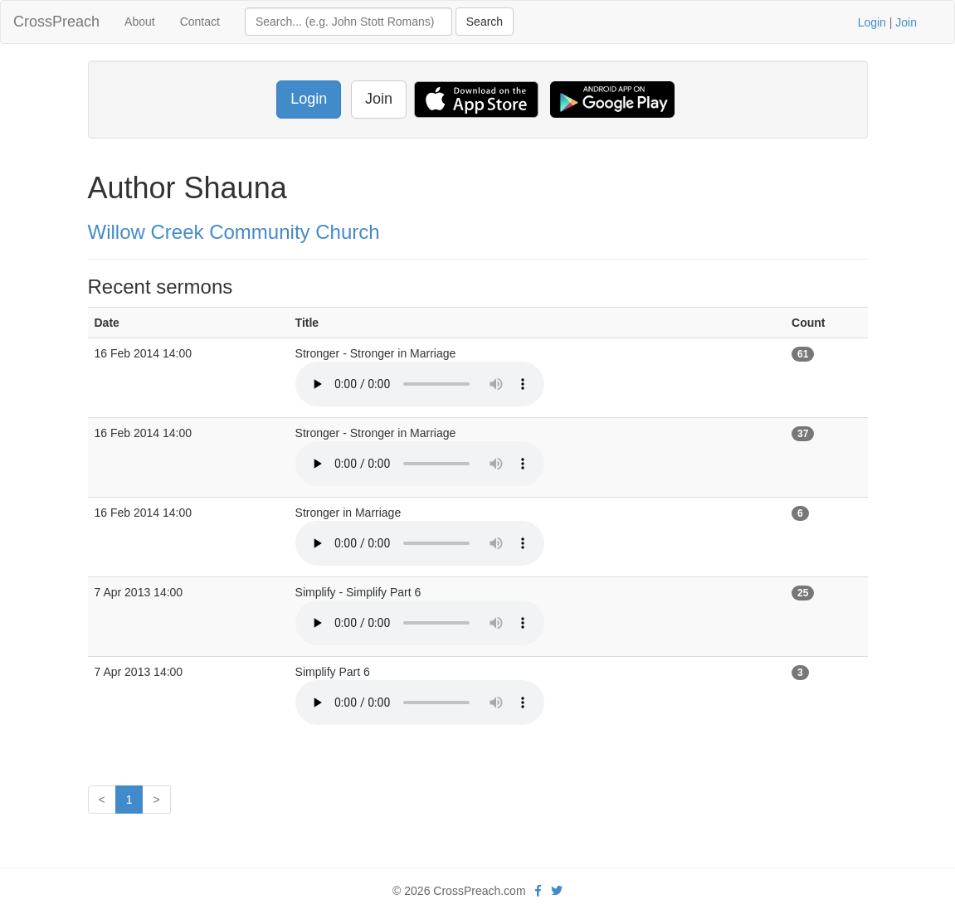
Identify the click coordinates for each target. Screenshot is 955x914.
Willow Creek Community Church (234, 232)
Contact (200, 21)
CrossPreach (56, 21)
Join (906, 22)
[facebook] (538, 890)
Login (872, 22)
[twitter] (557, 890)
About (139, 21)
